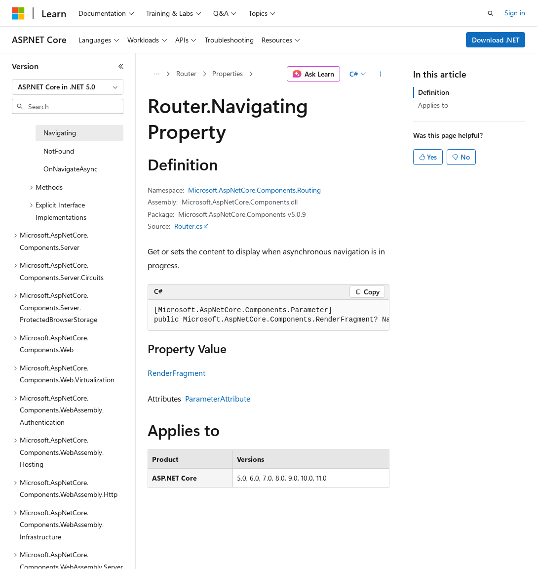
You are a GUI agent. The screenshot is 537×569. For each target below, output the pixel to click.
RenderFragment (176, 372)
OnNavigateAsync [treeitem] (70, 168)
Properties (227, 73)
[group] (268, 315)
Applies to (433, 105)
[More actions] (380, 74)
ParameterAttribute (217, 398)
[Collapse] (121, 66)
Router (186, 73)
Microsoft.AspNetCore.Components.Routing (254, 190)
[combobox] (67, 87)
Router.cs (188, 226)
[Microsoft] (18, 13)
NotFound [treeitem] (58, 151)
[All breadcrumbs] (156, 74)
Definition (433, 92)
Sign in (514, 12)
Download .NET (496, 39)
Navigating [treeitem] (59, 132)
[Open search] (490, 13)
